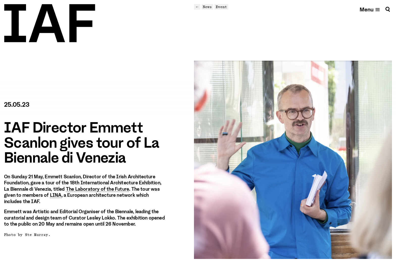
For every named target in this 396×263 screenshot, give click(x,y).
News (207, 6)
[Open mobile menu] (370, 9)
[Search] (387, 9)
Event (221, 6)
